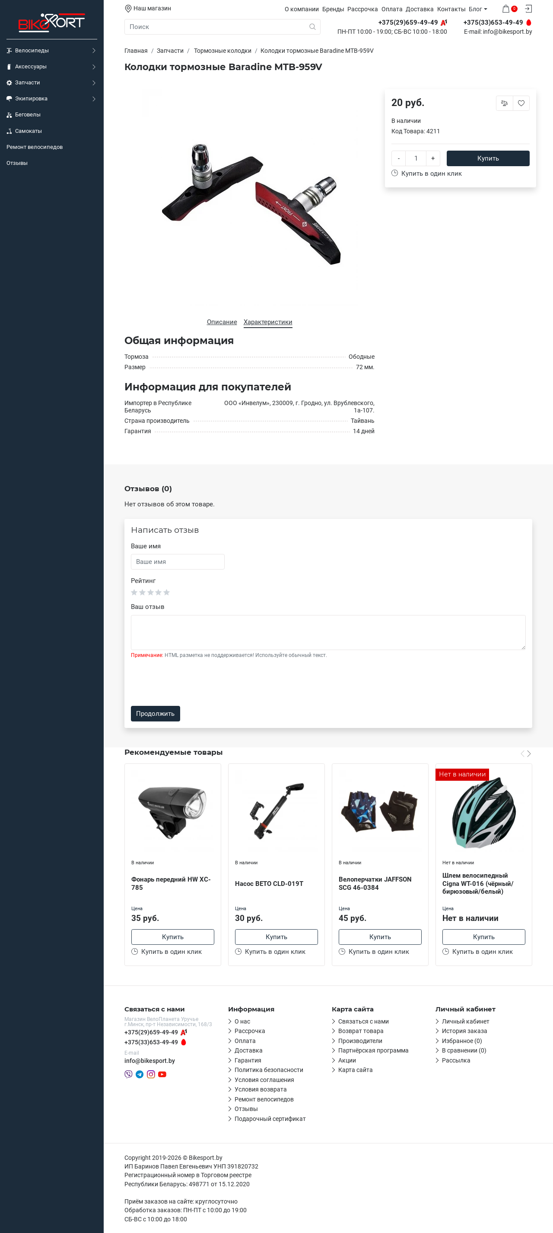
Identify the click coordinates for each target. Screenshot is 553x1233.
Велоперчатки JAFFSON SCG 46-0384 (375, 884)
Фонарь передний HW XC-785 (171, 884)
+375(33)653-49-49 (151, 1042)
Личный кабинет (465, 1021)
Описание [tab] (222, 322)
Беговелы (23, 114)
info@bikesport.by (507, 32)
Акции (347, 1060)
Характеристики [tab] (268, 322)
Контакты (451, 9)
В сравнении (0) (464, 1050)
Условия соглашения (264, 1079)
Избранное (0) (462, 1040)
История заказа (464, 1030)
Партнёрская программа (373, 1050)
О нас (242, 1021)
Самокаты (24, 131)
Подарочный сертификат (270, 1118)
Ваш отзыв (148, 607)
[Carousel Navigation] (525, 753)
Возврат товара (361, 1030)
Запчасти (23, 82)
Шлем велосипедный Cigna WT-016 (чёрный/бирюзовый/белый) (478, 884)
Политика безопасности (269, 1069)
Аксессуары (26, 66)
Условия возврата (261, 1089)
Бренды (333, 9)
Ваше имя (146, 546)
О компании (302, 9)
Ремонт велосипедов (34, 147)
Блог (475, 9)
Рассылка (456, 1060)
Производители (360, 1040)
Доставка (420, 9)
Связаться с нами (363, 1021)
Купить (488, 158)
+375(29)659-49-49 (151, 1032)
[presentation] (196, 682)
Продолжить (155, 714)
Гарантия (248, 1060)
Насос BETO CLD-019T (269, 884)
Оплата (392, 9)
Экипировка (27, 98)
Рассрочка (362, 9)
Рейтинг (143, 581)
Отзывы (17, 163)
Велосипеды (27, 50)
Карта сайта (355, 1069)
